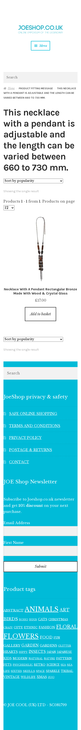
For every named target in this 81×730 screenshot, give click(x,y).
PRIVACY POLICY (25, 438)
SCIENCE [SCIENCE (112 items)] (53, 664)
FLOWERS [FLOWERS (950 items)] (21, 636)
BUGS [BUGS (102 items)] (33, 619)
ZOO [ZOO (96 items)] (51, 677)
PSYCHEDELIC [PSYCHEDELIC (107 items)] (23, 664)
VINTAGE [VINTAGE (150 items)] (11, 677)
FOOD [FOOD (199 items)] (46, 637)
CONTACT (19, 462)
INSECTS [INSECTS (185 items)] (37, 652)
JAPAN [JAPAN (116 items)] (51, 652)
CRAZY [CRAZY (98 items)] (8, 627)
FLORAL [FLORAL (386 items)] (67, 627)
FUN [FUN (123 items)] (57, 637)
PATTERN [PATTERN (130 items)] (64, 658)
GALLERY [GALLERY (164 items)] (11, 645)
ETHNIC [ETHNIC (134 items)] (31, 627)
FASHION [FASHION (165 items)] (47, 627)
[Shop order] (33, 181)
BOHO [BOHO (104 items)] (23, 619)
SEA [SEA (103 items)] (63, 664)
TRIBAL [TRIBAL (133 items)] (67, 671)
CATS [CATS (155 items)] (42, 619)
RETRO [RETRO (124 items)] (39, 664)
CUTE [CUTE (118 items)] (18, 627)
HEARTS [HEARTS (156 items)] (10, 652)
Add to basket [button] (40, 314)
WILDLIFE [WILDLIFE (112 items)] (28, 677)
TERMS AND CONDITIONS (34, 426)
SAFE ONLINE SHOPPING (33, 413)
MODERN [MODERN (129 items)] (20, 658)
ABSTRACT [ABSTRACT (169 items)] (13, 610)
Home (11, 88)
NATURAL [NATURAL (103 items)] (36, 658)
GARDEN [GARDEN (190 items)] (30, 645)
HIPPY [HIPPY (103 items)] (23, 652)
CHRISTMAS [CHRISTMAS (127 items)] (58, 619)
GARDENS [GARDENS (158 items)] (48, 645)
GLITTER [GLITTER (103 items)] (64, 645)
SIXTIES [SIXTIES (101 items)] (16, 671)
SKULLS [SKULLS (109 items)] (29, 671)
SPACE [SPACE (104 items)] (40, 671)
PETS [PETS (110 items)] (7, 664)
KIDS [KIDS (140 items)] (7, 658)
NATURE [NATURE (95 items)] (49, 658)
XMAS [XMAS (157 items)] (42, 677)
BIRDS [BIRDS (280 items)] (10, 618)
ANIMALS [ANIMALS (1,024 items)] (42, 609)
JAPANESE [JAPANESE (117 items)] (64, 652)
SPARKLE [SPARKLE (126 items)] (53, 671)
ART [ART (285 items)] (65, 610)
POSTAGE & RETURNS (30, 450)
